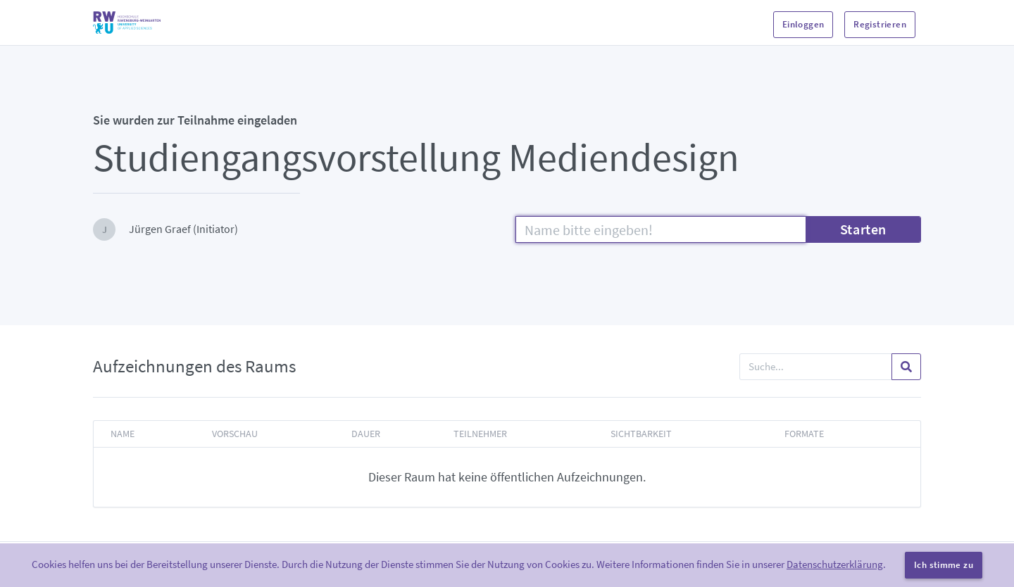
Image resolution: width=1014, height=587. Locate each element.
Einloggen (803, 24)
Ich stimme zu (943, 565)
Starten (863, 229)
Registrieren (879, 24)
